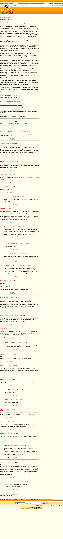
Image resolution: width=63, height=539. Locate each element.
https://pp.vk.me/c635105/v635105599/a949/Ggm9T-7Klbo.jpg (16, 123)
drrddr (5, 196)
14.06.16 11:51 (9, 410)
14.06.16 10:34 (11, 433)
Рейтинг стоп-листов (6, 495)
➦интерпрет (11, 342)
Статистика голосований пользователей (11, 108)
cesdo (2, 174)
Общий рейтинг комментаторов (9, 494)
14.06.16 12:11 (17, 389)
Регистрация (60, 3)
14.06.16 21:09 (17, 196)
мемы (26, 499)
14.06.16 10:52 (20, 445)
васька (2, 161)
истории (14, 499)
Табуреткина (8, 482)
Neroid (6, 226)
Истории (14, 0)
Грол (1, 379)
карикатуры (21, 499)
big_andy (2, 421)
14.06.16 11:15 (12, 421)
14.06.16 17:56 (23, 243)
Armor (5, 445)
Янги (1, 186)
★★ (5, 161)
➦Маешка (15, 482)
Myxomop (3, 297)
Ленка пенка (7, 265)
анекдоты (8, 499)
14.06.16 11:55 (9, 379)
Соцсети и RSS (33, 3)
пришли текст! (58, 499)
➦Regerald (11, 226)
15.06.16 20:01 (23, 265)
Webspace (3, 365)
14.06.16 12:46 (19, 315)
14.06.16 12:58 (11, 297)
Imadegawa (7, 243)
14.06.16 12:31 (13, 328)
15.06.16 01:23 (12, 161)
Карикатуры (51, 0)
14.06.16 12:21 (10, 354)
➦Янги (10, 196)
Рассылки (27, 3)
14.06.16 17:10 (18, 399)
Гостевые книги (40, 3)
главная (2, 499)
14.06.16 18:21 (9, 186)
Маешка (2, 462)
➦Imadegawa (12, 253)
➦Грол (9, 389)
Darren (6, 399)
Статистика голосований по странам (10, 105)
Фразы (32, 0)
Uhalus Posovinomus (6, 315)
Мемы (23, 0)
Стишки (42, 0)
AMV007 (2, 121)
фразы (31, 499)
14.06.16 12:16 (12, 365)
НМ (5, 253)
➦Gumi (10, 399)
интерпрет (3, 328)
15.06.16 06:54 (24, 131)
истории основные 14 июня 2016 (13, 95)
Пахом (2, 354)
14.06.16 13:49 (24, 482)
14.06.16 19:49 (9, 174)
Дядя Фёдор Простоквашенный (9, 131)
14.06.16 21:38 (22, 253)
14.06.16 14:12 (11, 208)
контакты (10, 505)
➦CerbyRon (11, 445)
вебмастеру (20, 505)
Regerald (2, 208)
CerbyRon (3, 433)
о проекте (15, 505)
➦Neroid (15, 265)
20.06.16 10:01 (11, 121)
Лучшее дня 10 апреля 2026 (6, 3)
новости (25, 505)
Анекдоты (4, 0)
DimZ (1, 410)
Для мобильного (21, 3)
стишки (36, 499)
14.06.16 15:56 (21, 342)
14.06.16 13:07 (9, 280)
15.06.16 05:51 (11, 143)
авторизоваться (25, 111)
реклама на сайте (4, 505)
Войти (55, 3)
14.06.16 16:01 (20, 226)
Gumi (5, 389)
